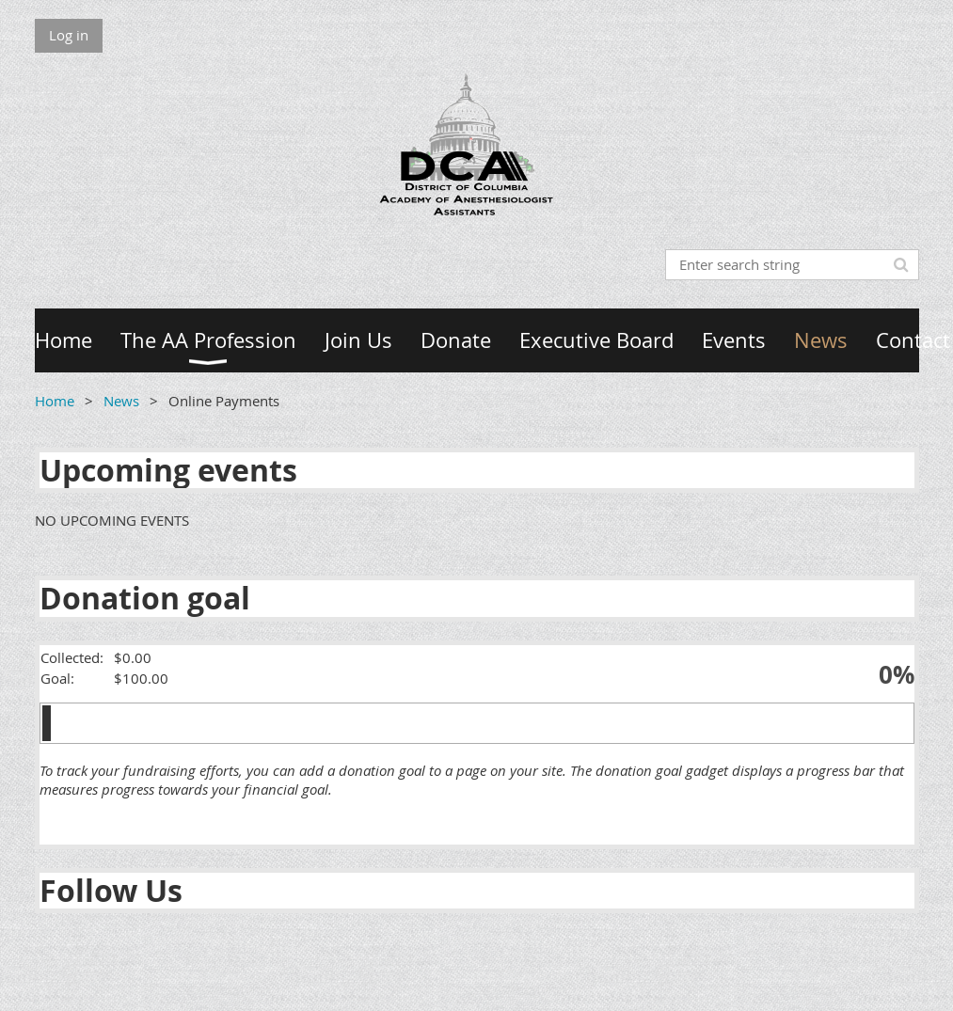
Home (54, 400)
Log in (68, 34)
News (121, 400)
